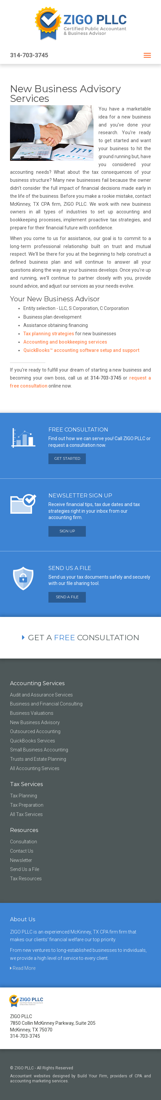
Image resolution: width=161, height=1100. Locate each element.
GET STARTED (67, 458)
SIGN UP (67, 531)
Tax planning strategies (48, 333)
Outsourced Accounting (35, 731)
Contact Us (21, 851)
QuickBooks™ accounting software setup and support (81, 350)
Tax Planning (23, 795)
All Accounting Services (34, 768)
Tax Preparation (26, 805)
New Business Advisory (35, 722)
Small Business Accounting (39, 749)
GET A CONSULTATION (80, 637)
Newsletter (21, 860)
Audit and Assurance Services (41, 694)
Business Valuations (31, 713)
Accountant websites (30, 1076)
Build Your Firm (92, 1076)
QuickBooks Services (32, 740)
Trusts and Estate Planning (38, 759)
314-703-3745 (29, 55)
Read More (22, 968)
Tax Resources (26, 878)
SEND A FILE (67, 597)
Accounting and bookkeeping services (65, 342)
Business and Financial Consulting (46, 703)
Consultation (23, 841)
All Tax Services (26, 814)
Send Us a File (24, 869)
